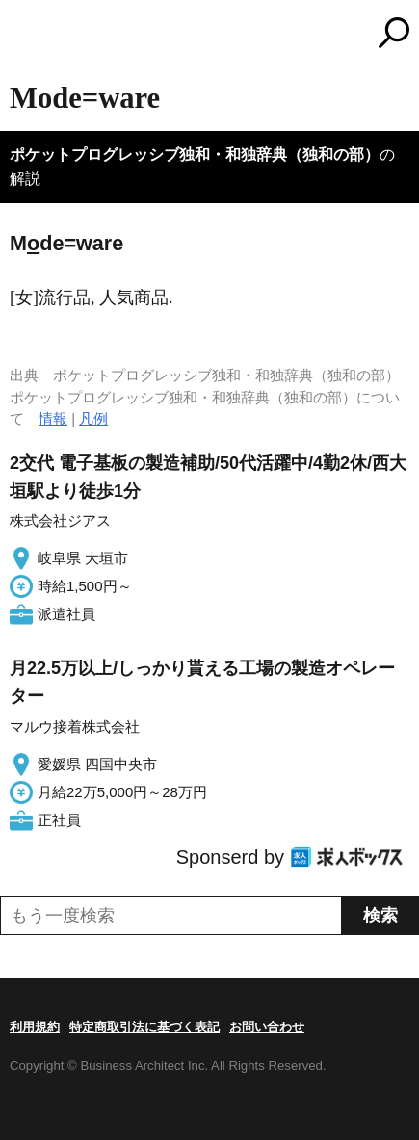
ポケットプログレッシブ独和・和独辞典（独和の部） (195, 154)
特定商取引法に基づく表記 (144, 1027)
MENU (24, 35)
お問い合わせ (266, 1027)
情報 (53, 418)
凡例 (93, 418)
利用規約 (35, 1027)
